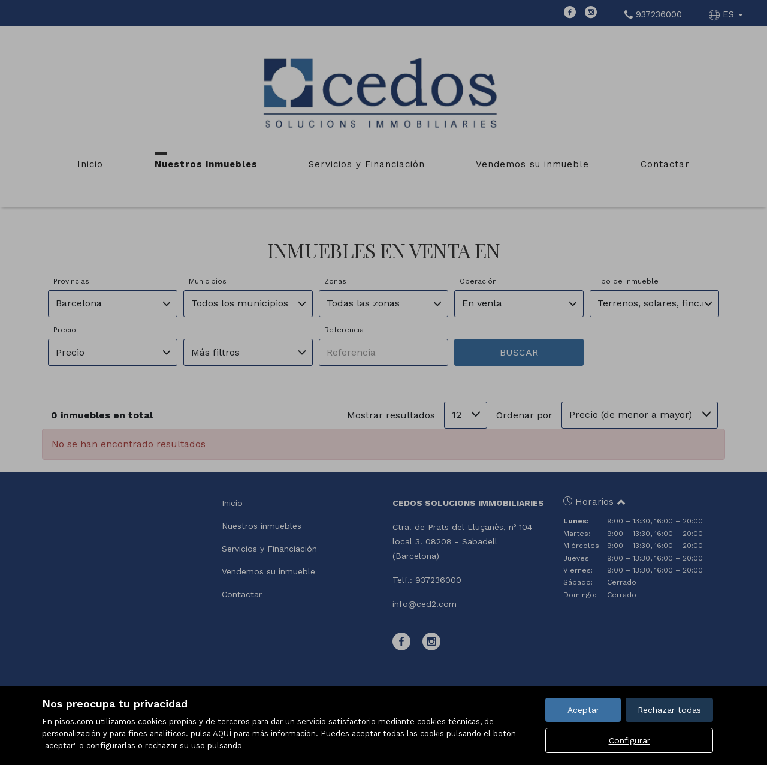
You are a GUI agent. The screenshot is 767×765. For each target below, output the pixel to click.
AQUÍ (222, 733)
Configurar (629, 740)
